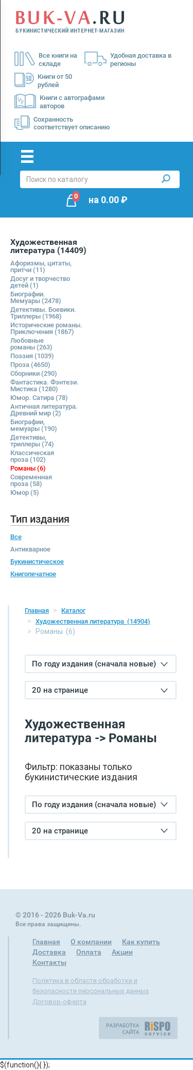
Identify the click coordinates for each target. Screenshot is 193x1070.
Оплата (88, 952)
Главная (37, 610)
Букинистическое (37, 561)
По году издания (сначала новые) (100, 663)
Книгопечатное (33, 574)
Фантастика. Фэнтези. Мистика (44, 385)
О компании (91, 942)
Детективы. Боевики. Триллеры (43, 313)
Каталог (73, 610)
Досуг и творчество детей (40, 282)
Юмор (24, 492)
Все (16, 537)
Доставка (49, 952)
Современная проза (31, 480)
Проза (30, 365)
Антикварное (30, 549)
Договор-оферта (59, 1002)
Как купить (141, 942)
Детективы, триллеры (32, 440)
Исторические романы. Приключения (46, 328)
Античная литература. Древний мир (44, 410)
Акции (122, 952)
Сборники (33, 373)
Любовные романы (31, 344)
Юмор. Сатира (39, 398)
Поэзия (32, 356)
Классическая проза (32, 456)
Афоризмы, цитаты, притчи (41, 266)
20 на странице (100, 690)
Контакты (49, 962)
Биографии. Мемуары (35, 297)
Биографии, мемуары (33, 425)
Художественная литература (93, 621)
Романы (28, 468)
